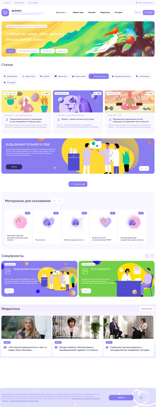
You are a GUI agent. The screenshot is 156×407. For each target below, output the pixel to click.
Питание (91, 12)
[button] (141, 168)
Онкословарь (33, 3)
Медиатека (105, 12)
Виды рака (62, 12)
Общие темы (78, 12)
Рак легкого (18, 26)
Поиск (148, 12)
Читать (14, 167)
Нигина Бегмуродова (26, 115)
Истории (118, 12)
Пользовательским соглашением (24, 401)
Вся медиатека (147, 309)
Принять (121, 397)
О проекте (7, 3)
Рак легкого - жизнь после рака (35, 26)
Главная (10, 26)
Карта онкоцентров (144, 3)
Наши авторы (19, 3)
